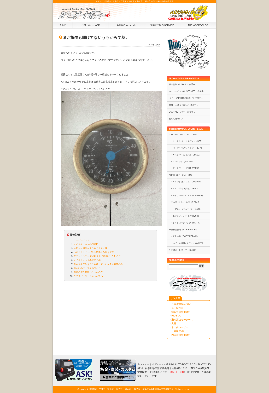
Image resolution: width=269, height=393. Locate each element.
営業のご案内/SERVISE (162, 25)
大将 (173, 323)
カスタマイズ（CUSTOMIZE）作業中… (187, 91)
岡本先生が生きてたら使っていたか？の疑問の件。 (99, 264)
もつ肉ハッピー (179, 327)
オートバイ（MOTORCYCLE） (183, 134)
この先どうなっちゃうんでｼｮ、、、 (92, 276)
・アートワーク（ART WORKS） (186, 168)
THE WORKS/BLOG (198, 25)
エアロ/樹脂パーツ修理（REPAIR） (185, 202)
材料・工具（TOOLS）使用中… (183, 105)
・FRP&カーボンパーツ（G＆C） (186, 209)
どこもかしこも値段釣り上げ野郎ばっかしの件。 (98, 256)
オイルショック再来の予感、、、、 (91, 260)
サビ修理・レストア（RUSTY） (183, 250)
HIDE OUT (177, 315)
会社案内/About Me (126, 25)
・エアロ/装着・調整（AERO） (185, 188)
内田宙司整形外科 (181, 334)
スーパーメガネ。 (83, 240)
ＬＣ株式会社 (178, 331)
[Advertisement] (110, 310)
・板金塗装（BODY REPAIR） (185, 236)
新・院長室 (177, 308)
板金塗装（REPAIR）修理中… (183, 84)
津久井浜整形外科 (181, 311)
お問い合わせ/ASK (90, 25)
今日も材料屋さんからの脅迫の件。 (91, 248)
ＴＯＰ (63, 25)
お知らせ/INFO (176, 119)
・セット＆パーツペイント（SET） (187, 141)
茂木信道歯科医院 (181, 304)
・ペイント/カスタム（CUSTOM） (187, 182)
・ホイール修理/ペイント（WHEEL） (187, 243)
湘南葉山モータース (182, 319)
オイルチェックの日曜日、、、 (89, 244)
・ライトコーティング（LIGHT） (186, 223)
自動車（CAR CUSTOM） (181, 175)
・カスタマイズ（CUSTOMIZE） (186, 155)
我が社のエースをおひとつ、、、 (90, 268)
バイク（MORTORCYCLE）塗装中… (186, 98)
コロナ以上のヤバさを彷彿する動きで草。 (95, 252)
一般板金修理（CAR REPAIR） (183, 229)
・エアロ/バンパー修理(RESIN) (185, 216)
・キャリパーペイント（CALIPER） (187, 195)
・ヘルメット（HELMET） (183, 161)
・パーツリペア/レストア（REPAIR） (188, 148)
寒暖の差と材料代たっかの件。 (89, 272)
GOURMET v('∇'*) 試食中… (182, 112)
